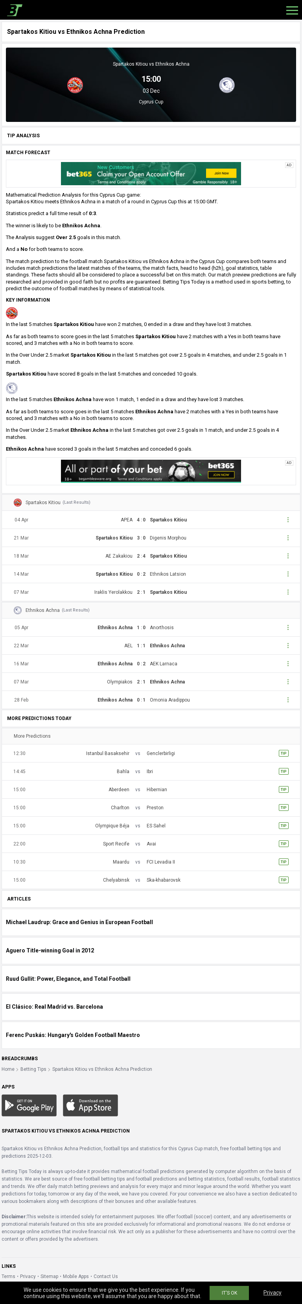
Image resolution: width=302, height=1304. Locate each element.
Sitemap (49, 1276)
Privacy (28, 1276)
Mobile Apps (76, 1276)
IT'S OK (229, 1293)
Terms (8, 1276)
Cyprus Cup (151, 102)
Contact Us (106, 1276)
